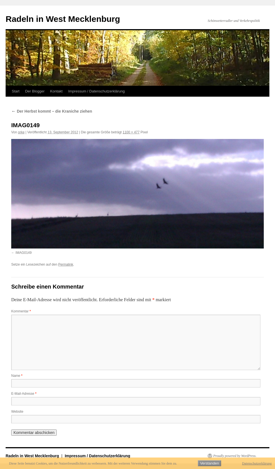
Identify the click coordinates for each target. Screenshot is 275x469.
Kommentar (21, 311)
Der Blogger (34, 91)
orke (21, 132)
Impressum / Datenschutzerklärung (96, 91)
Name (16, 376)
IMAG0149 (23, 253)
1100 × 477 (131, 132)
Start (15, 91)
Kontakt (56, 91)
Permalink (65, 264)
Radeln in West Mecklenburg (63, 19)
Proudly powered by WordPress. (234, 456)
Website (17, 412)
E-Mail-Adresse (23, 394)
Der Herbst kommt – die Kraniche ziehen (51, 111)
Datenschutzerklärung (257, 463)
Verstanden (209, 463)
